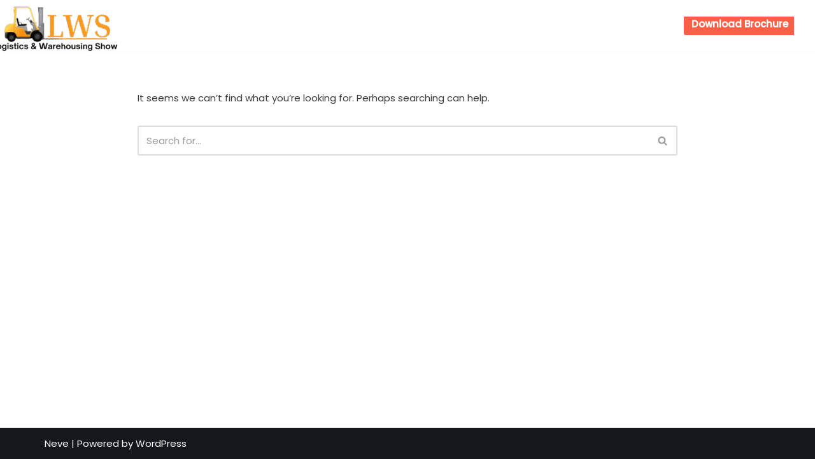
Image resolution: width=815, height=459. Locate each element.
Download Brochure (739, 24)
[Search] (393, 141)
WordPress (161, 443)
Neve (57, 443)
